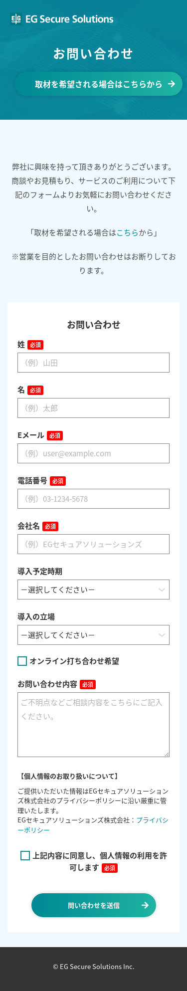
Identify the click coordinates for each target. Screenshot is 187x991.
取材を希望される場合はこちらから (99, 84)
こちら (127, 232)
